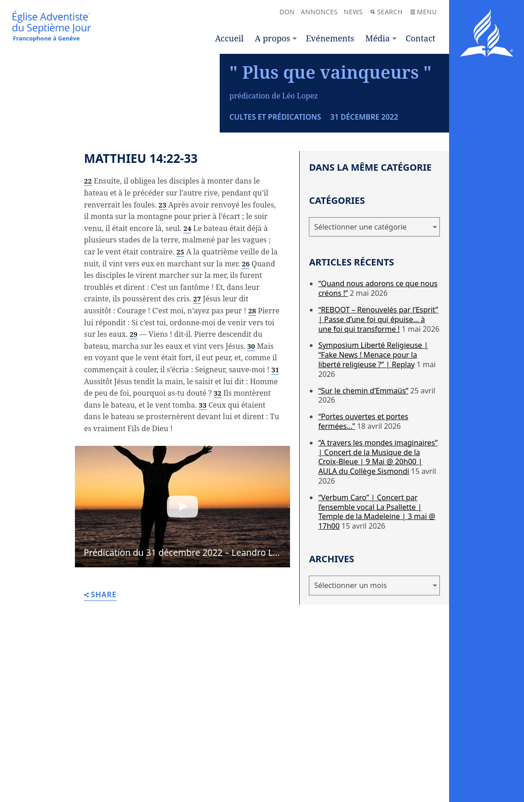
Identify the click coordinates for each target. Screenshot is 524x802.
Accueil (229, 38)
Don (287, 11)
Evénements (330, 38)
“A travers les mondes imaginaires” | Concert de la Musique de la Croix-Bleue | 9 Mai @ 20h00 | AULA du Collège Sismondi (378, 536)
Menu (423, 11)
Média (377, 38)
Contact (420, 38)
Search (386, 11)
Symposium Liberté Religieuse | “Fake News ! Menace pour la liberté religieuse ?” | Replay (373, 434)
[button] (182, 585)
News (353, 11)
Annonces (319, 11)
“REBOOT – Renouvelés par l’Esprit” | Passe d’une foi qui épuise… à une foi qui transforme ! (378, 398)
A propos (272, 38)
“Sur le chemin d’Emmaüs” (363, 470)
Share (100, 674)
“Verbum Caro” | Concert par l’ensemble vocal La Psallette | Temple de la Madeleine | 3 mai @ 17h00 (376, 590)
